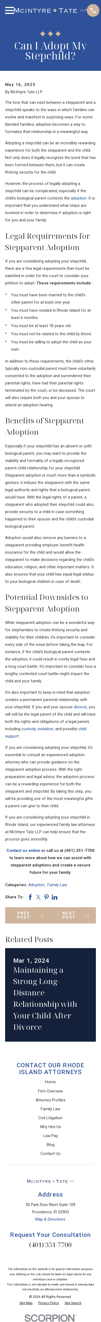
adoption (78, 198)
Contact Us (50, 1153)
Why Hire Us (50, 1126)
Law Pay (50, 1135)
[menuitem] (26, 1303)
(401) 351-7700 (50, 1244)
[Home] (50, 10)
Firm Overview (50, 1091)
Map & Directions (50, 1219)
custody (29, 728)
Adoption (36, 884)
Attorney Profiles (50, 1100)
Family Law (57, 884)
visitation (45, 728)
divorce (80, 707)
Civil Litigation (50, 1117)
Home (50, 1081)
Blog (50, 1144)
